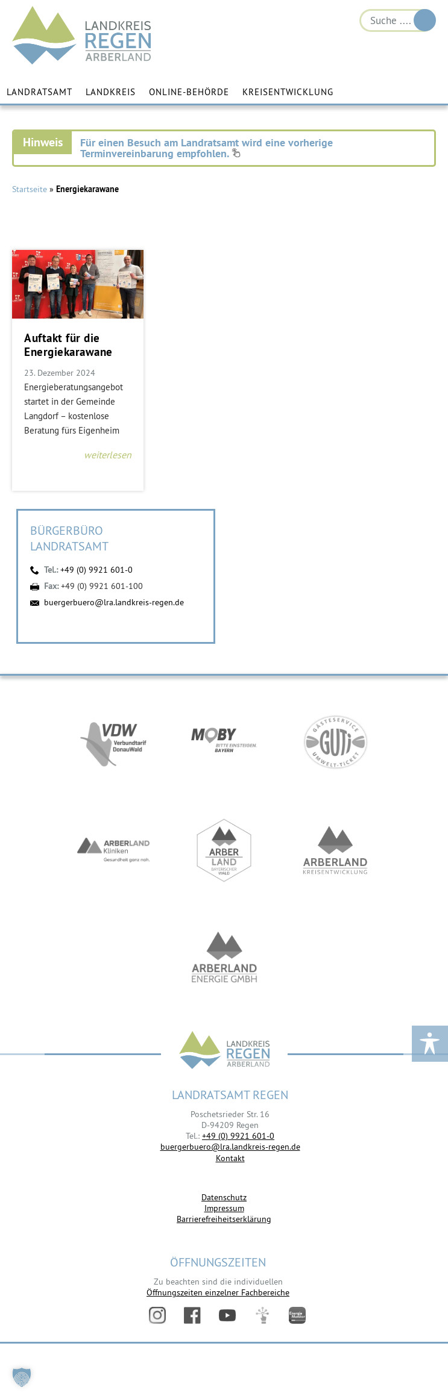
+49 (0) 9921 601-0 (96, 569)
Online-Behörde (189, 92)
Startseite (29, 189)
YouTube (227, 1315)
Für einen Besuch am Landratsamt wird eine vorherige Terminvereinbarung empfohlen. (206, 148)
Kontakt (230, 1158)
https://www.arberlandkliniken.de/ (113, 850)
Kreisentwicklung (287, 92)
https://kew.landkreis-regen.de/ (335, 850)
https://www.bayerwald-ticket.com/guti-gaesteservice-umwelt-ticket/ (335, 742)
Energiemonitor (297, 1315)
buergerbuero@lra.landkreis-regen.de (114, 602)
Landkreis (111, 92)
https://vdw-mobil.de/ (113, 742)
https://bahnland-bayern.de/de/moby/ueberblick (224, 742)
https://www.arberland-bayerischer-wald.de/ (224, 850)
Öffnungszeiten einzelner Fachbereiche (218, 1292)
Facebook (192, 1315)
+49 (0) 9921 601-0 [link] (238, 1135)
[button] (21, 1377)
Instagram (157, 1315)
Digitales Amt (262, 1315)
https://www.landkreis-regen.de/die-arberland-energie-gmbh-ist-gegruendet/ (224, 959)
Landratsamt (39, 92)
